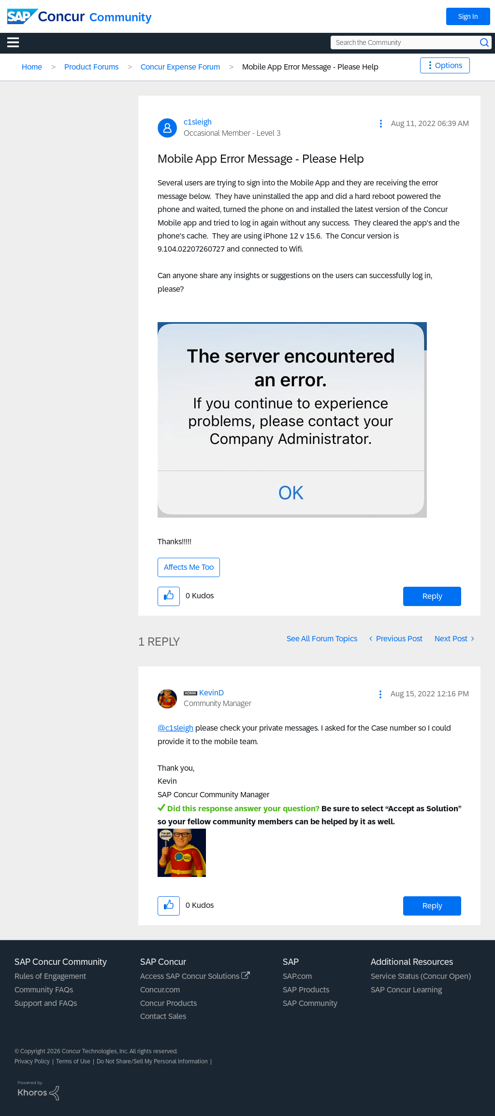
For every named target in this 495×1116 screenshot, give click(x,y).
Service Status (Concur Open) (421, 976)
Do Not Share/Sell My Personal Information (152, 1061)
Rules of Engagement (50, 976)
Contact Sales (163, 1016)
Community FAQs (44, 990)
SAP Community (310, 1003)
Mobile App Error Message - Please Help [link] (310, 67)
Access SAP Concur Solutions (195, 976)
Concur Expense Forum (180, 67)
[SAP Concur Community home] (46, 16)
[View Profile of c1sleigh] (198, 122)
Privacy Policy (32, 1061)
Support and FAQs (46, 1003)
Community (120, 17)
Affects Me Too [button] (189, 567)
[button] (381, 123)
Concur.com (160, 990)
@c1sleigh (175, 728)
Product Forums (91, 67)
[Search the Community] (411, 42)
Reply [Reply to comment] (432, 906)
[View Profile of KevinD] (211, 693)
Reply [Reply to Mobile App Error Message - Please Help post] (432, 596)
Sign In (468, 16)
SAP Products (306, 990)
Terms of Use (73, 1061)
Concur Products (168, 1003)
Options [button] (448, 65)
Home (32, 67)
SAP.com (297, 976)
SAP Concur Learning (406, 990)
